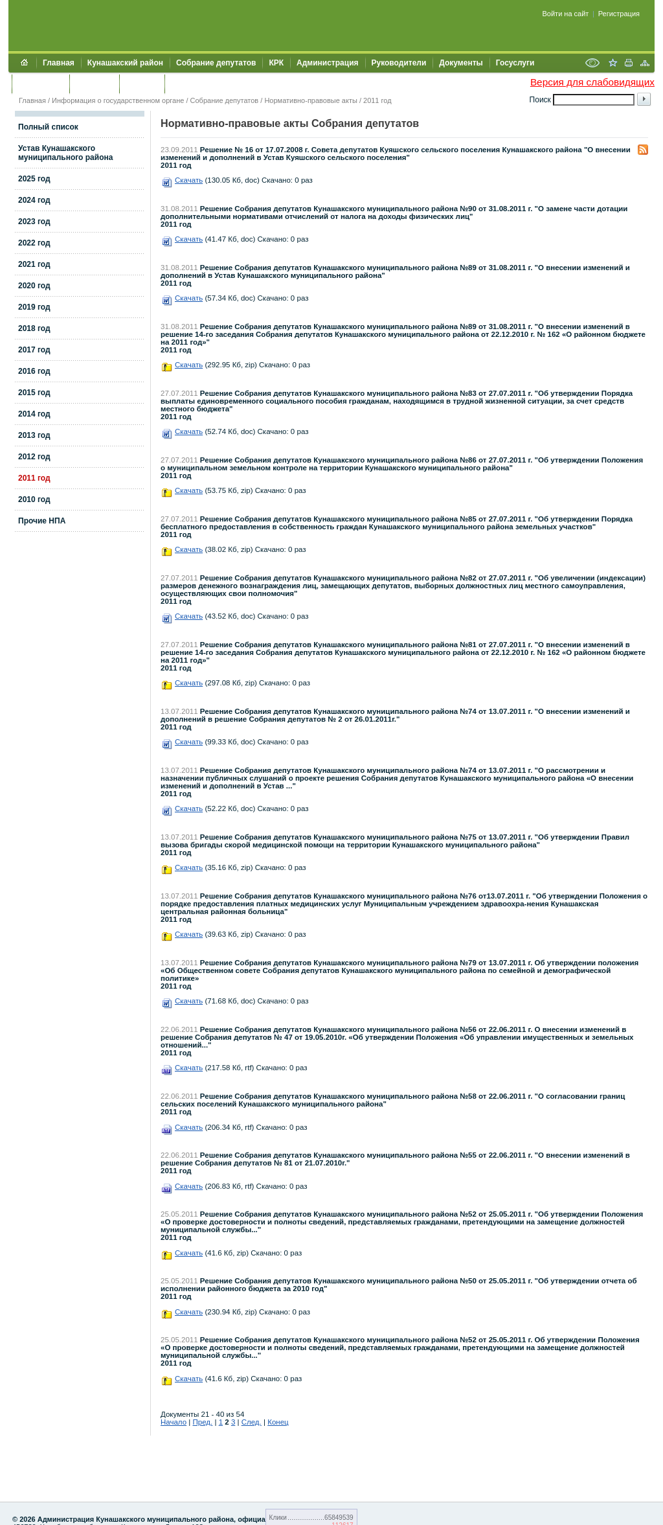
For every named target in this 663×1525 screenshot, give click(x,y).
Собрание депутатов (216, 62)
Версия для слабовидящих (592, 81)
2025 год (34, 178)
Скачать (189, 180)
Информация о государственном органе (118, 100)
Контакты (94, 83)
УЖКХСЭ (142, 83)
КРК (276, 62)
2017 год (34, 349)
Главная (58, 62)
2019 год (34, 307)
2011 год (377, 100)
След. (252, 1422)
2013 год (34, 435)
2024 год (34, 200)
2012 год (34, 456)
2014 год (34, 414)
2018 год (34, 328)
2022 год (34, 242)
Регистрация (619, 13)
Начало (173, 1422)
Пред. (203, 1422)
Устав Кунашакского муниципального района (65, 153)
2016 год (34, 371)
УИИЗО (184, 83)
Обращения (40, 83)
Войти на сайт (566, 13)
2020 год (34, 285)
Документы (460, 62)
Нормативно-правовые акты (310, 100)
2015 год (34, 392)
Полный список (48, 127)
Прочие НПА (41, 520)
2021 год (34, 264)
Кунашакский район (125, 62)
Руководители (399, 62)
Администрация (327, 62)
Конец (277, 1422)
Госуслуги (515, 62)
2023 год (34, 221)
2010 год (34, 499)
